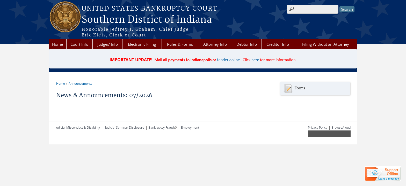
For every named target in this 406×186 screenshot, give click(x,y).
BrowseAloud (341, 127)
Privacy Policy (317, 127)
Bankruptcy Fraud (162, 127)
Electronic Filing (142, 44)
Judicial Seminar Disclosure (124, 127)
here (255, 59)
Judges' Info (107, 44)
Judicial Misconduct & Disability (77, 127)
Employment (190, 127)
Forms (294, 88)
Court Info (79, 44)
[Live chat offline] (383, 173)
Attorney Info (215, 44)
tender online (228, 59)
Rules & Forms (180, 44)
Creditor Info (277, 44)
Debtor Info (246, 44)
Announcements (80, 83)
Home (57, 44)
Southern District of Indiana (147, 20)
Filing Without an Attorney (325, 44)
